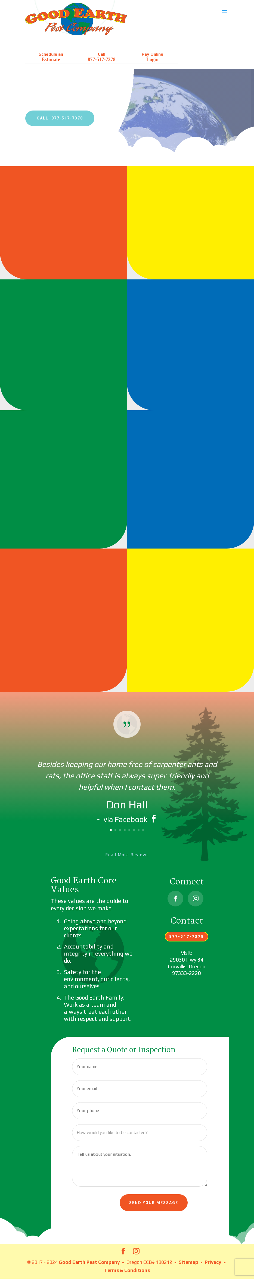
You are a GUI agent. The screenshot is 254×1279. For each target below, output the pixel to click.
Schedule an (51, 57)
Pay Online (152, 57)
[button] (224, 14)
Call (102, 57)
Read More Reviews (127, 854)
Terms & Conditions (127, 1270)
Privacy (213, 1262)
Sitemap (188, 1262)
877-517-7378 (186, 936)
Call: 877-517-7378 (60, 118)
